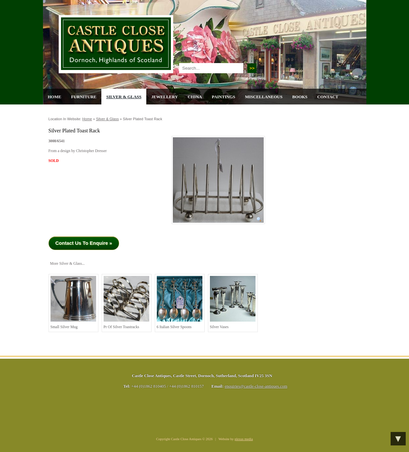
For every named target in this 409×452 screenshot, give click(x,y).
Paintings (223, 96)
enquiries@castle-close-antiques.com (256, 386)
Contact (327, 96)
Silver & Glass (123, 96)
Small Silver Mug (73, 302)
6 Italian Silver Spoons (179, 302)
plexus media (244, 439)
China (195, 96)
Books (299, 96)
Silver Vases (233, 302)
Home (54, 96)
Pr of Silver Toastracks (126, 302)
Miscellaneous (263, 96)
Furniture (83, 96)
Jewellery (164, 96)
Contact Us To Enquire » (83, 243)
